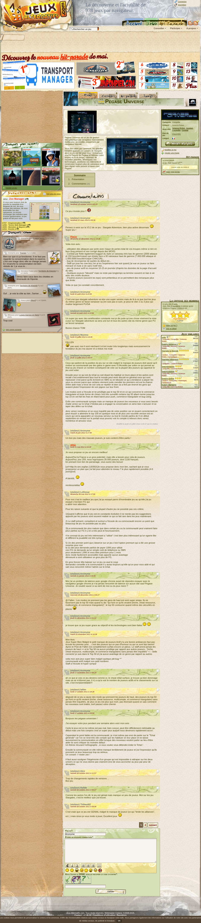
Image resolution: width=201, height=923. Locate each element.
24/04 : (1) (10, 229)
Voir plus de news (53, 194)
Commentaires (79, 183)
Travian (23, 253)
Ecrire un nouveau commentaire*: (79, 837)
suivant (153, 825)
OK (119, 921)
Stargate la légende (170, 351)
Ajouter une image (172, 153)
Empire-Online (168, 379)
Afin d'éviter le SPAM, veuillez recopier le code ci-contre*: (91, 880)
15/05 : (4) (16, 227)
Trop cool (7, 320)
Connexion (182, 2)
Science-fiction (178, 128)
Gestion (189, 128)
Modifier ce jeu (170, 150)
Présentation (78, 179)
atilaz (73, 445)
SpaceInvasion (168, 367)
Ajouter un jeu (11, 188)
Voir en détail (171, 329)
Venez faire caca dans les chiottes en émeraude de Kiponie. (35, 277)
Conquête (176, 130)
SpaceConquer (168, 372)
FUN (19, 242)
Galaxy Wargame (169, 385)
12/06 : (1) (16, 225)
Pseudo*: (69, 831)
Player (73, 236)
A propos (191, 28)
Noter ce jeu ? (171, 325)
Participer (175, 28)
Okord (33, 300)
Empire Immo (38, 238)
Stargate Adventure (170, 360)
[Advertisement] (100, 42)
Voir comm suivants (14, 330)
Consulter (159, 28)
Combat (185, 130)
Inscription (182, 5)
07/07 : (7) (14, 223)
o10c (164, 337)
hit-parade (74, 56)
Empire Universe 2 (170, 344)
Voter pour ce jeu (173, 172)
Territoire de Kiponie (47, 271)
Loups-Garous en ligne (29, 315)
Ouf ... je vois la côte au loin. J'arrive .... (25, 293)
